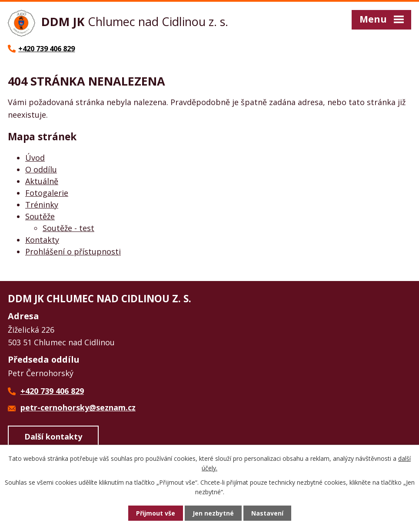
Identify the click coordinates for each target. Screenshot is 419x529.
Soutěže (40, 216)
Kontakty (42, 240)
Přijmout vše (155, 513)
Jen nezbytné (213, 513)
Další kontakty (53, 436)
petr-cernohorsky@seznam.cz (78, 407)
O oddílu (41, 169)
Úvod (35, 157)
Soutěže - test (68, 228)
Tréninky (41, 204)
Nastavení (267, 513)
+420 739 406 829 (52, 391)
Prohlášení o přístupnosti (73, 251)
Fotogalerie (46, 193)
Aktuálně (41, 181)
